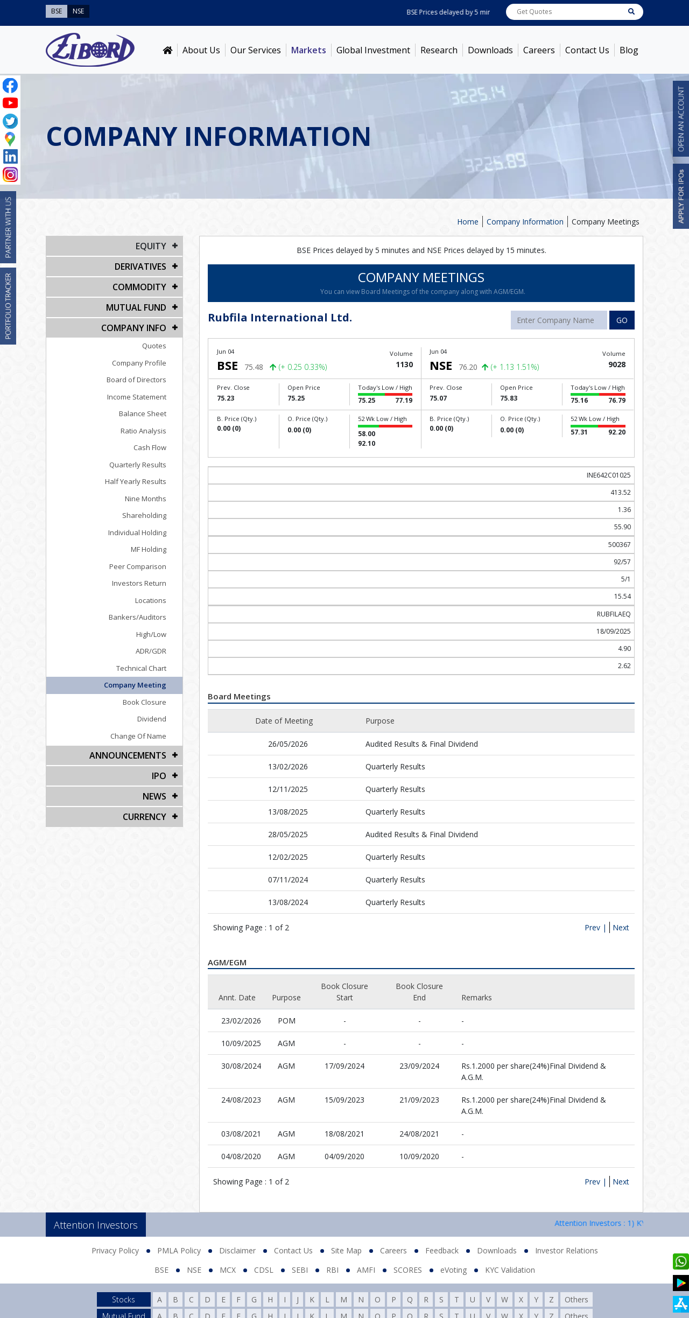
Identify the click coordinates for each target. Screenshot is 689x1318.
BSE (161, 1270)
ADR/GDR (151, 651)
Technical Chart (141, 668)
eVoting (453, 1270)
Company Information (525, 221)
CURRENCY (144, 817)
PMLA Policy (179, 1250)
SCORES (407, 1270)
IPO (159, 776)
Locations (150, 600)
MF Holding (148, 549)
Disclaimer (237, 1250)
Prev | (596, 927)
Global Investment (373, 50)
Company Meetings (605, 221)
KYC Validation (510, 1270)
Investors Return (139, 583)
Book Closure (144, 702)
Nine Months (145, 498)
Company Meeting (135, 685)
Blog (629, 50)
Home (468, 221)
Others (576, 1299)
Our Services (255, 50)
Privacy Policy (115, 1250)
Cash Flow (149, 447)
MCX (228, 1270)
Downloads (490, 50)
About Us (201, 50)
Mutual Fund (136, 307)
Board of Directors (136, 379)
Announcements (127, 755)
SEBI (300, 1270)
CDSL (263, 1270)
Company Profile (139, 363)
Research (439, 50)
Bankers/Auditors (137, 617)
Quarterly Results (137, 464)
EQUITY (151, 246)
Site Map (346, 1250)
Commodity (139, 287)
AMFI (366, 1270)
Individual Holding (137, 532)
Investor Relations (566, 1250)
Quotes (154, 345)
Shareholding (144, 515)
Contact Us (587, 50)
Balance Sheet (142, 413)
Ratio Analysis (143, 431)
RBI (332, 1270)
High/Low (151, 634)
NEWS (154, 796)
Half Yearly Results (135, 481)
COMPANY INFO (133, 328)
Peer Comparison (137, 566)
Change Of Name (138, 736)
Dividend (151, 719)
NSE (194, 1270)
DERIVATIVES (140, 266)
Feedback (442, 1250)
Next (621, 927)
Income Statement (136, 397)
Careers (539, 50)
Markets (308, 50)
